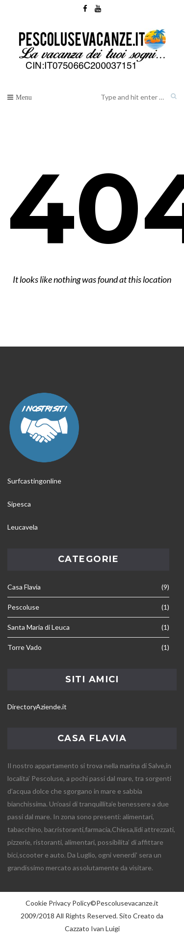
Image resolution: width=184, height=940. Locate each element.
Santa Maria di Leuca (38, 627)
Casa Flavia (24, 587)
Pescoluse (23, 607)
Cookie (36, 903)
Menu (24, 97)
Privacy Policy (69, 903)
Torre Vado (24, 647)
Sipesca (19, 504)
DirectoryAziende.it (37, 706)
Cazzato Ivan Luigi (92, 928)
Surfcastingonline (34, 481)
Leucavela (22, 527)
